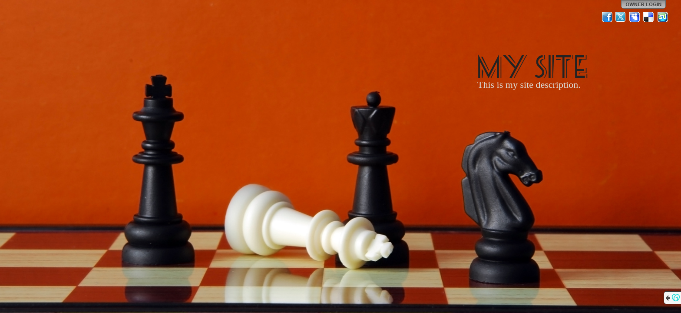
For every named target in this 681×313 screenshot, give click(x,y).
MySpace (635, 17)
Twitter (621, 17)
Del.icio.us (649, 17)
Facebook (607, 17)
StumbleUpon (663, 17)
